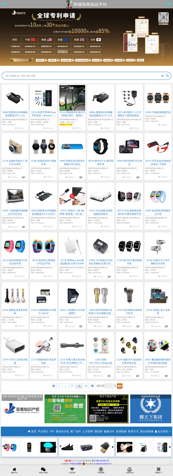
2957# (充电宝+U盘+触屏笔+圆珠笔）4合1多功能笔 (72, 212)
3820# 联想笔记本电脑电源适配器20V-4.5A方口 (43, 212)
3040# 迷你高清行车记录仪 (129, 162)
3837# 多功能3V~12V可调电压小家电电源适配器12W (129, 114)
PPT (52, 431)
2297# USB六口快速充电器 (15, 361)
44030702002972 (103, 464)
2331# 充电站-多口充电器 (158, 312)
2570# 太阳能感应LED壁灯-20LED (43, 312)
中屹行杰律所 (76, 464)
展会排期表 (147, 431)
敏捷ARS (109, 431)
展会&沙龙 (62, 431)
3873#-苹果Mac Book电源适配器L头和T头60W (72, 262)
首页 (32, 431)
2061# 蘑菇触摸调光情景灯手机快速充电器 (157, 361)
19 (85, 385)
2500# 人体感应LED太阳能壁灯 (72, 312)
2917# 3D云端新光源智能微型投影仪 (101, 212)
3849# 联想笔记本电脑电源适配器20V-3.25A (15, 114)
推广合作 (75, 431)
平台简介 (43, 431)
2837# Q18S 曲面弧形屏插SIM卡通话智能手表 (129, 212)
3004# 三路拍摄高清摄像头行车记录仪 (15, 212)
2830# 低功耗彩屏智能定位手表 (158, 212)
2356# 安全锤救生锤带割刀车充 (129, 312)
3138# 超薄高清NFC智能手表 (43, 162)
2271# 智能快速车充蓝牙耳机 (43, 361)
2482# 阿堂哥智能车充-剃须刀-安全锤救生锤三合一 (101, 312)
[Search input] (82, 75)
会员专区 (161, 431)
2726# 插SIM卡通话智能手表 (129, 262)
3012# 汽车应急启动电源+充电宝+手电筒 (158, 162)
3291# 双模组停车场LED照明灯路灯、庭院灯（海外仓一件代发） (72, 114)
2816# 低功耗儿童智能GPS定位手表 (43, 262)
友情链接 (121, 431)
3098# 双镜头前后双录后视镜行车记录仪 (72, 162)
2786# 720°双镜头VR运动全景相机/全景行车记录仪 (101, 262)
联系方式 (133, 431)
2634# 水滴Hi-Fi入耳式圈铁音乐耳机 (158, 262)
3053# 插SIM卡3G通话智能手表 (100, 162)
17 (72, 385)
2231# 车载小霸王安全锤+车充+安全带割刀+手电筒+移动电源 (72, 361)
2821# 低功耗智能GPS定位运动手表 (15, 262)
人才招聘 (87, 431)
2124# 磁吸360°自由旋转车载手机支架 (129, 361)
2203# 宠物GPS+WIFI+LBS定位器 (100, 361)
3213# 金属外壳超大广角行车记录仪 (15, 162)
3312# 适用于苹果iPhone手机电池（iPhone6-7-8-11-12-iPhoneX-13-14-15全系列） (43, 114)
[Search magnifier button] (167, 75)
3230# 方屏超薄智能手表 (158, 112)
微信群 (98, 431)
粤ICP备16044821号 (100, 461)
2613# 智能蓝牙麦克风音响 (15, 312)
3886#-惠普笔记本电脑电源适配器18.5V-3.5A (100, 114)
